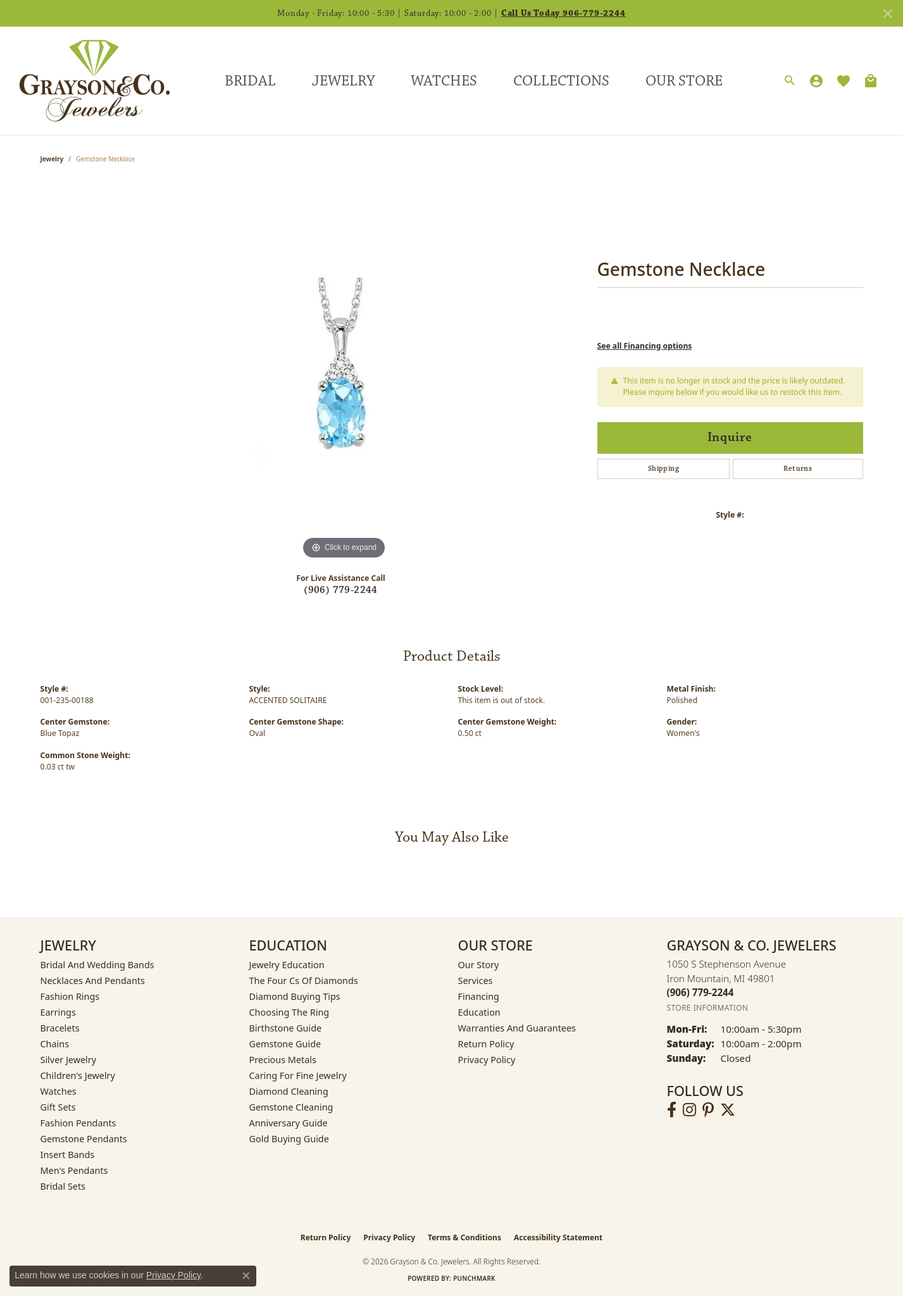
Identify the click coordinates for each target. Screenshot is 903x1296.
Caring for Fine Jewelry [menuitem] (298, 1075)
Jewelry (343, 81)
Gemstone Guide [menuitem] (285, 1044)
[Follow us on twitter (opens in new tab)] (727, 1110)
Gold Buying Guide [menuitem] (289, 1139)
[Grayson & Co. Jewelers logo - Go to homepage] (85, 80)
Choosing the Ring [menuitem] (289, 1012)
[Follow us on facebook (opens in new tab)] (671, 1110)
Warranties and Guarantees (517, 1028)
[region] (344, 373)
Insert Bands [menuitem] (67, 1155)
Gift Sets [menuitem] (58, 1107)
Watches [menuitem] (58, 1091)
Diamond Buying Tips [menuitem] (294, 996)
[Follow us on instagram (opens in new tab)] (689, 1110)
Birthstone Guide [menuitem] (285, 1028)
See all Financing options (644, 345)
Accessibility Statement (558, 1237)
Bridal (250, 81)
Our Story (478, 965)
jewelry (52, 158)
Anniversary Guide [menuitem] (288, 1123)
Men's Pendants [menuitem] (74, 1170)
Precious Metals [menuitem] (282, 1060)
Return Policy (486, 1044)
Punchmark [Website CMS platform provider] (474, 1278)
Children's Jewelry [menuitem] (77, 1075)
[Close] (887, 14)
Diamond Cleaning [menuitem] (288, 1091)
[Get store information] (708, 1007)
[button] (790, 81)
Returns (797, 468)
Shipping (663, 468)
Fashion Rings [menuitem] (70, 996)
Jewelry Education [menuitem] (287, 965)
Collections (561, 81)
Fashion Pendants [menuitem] (78, 1123)
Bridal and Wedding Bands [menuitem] (97, 965)
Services (475, 981)
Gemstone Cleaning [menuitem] (291, 1107)
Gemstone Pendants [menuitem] (83, 1139)
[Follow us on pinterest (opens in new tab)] (708, 1110)
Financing (478, 996)
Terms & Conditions (464, 1237)
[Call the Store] (700, 992)
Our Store (684, 81)
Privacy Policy (487, 1060)
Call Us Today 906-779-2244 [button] (563, 13)
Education (479, 1012)
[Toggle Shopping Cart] (870, 81)
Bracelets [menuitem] (60, 1028)
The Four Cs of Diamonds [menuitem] (303, 981)
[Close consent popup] (246, 1276)
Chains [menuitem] (55, 1044)
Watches (444, 81)
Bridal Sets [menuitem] (63, 1186)
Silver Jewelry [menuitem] (68, 1060)
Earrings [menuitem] (58, 1012)
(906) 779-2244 (341, 590)
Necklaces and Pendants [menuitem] (92, 981)
